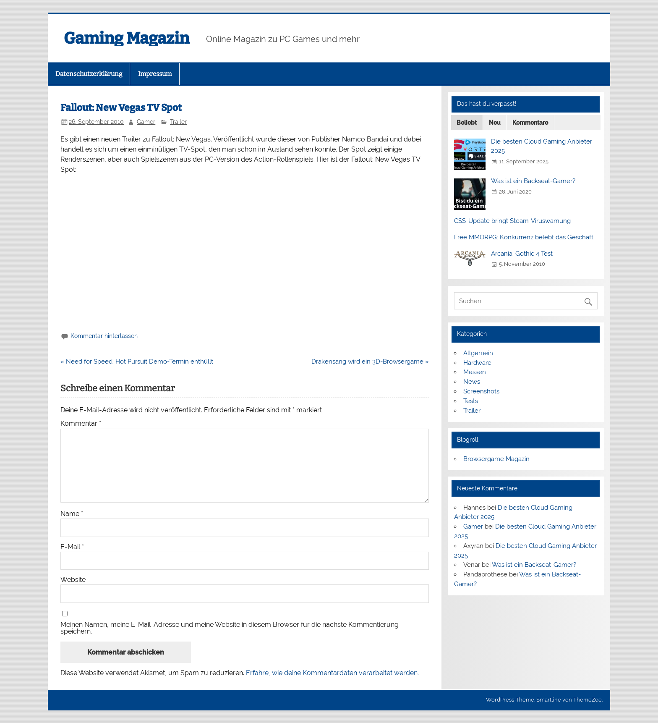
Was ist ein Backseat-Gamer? (533, 181)
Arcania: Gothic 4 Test (522, 253)
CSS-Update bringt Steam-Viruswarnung (512, 221)
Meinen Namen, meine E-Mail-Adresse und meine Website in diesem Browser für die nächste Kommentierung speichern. (229, 628)
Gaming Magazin (126, 38)
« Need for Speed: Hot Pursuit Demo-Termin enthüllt (136, 361)
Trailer (178, 121)
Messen (474, 372)
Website (73, 579)
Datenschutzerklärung (88, 74)
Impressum (155, 74)
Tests (470, 401)
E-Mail (72, 547)
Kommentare (530, 122)
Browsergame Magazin (496, 459)
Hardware (477, 363)
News (471, 381)
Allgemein (478, 353)
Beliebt (467, 122)
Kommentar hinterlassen (104, 336)
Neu (495, 122)
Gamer (146, 121)
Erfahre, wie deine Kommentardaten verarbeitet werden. (332, 673)
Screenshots (481, 391)
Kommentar (80, 423)
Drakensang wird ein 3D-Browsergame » (370, 361)
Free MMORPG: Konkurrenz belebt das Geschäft (523, 237)
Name (71, 514)
